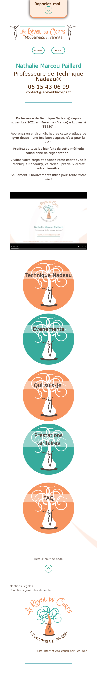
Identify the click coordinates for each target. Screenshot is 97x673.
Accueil (38, 50)
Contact (58, 50)
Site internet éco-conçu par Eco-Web (62, 650)
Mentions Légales (21, 586)
